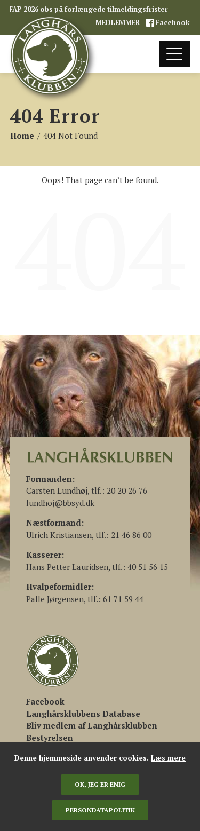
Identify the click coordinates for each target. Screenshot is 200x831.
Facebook (172, 22)
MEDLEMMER (118, 22)
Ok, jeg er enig (100, 784)
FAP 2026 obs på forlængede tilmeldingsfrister (88, 9)
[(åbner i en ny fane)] (45, 701)
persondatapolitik (100, 810)
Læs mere (168, 758)
